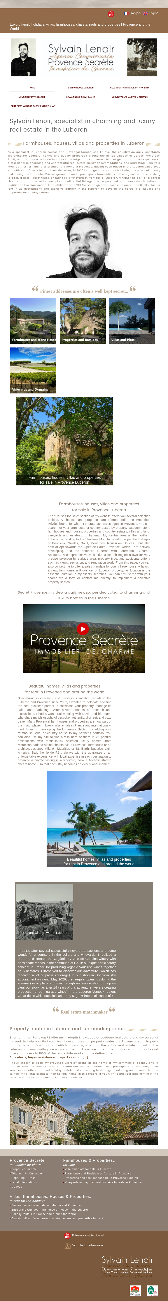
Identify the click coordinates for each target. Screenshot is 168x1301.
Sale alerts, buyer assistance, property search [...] (49, 1057)
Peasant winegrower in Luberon (44, 932)
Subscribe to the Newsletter (84, 1245)
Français (132, 13)
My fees (16, 1186)
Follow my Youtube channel (84, 1235)
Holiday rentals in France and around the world (43, 1214)
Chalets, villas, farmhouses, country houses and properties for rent (57, 1218)
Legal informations (24, 1182)
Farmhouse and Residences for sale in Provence (98, 1173)
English (150, 13)
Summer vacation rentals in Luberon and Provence (46, 1205)
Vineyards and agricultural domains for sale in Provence (103, 1182)
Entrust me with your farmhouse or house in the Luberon (50, 1209)
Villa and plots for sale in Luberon (88, 1169)
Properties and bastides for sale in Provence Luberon (101, 1177)
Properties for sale (24, 1169)
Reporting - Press (23, 1177)
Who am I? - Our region (27, 1173)
